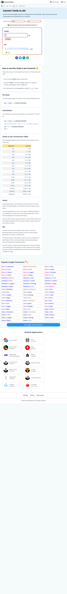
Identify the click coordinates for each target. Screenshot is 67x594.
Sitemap (25, 395)
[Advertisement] (56, 41)
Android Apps (54, 2)
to (8, 267)
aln (31, 49)
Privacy (32, 395)
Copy (8, 52)
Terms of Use (40, 395)
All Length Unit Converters (33, 325)
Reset (8, 39)
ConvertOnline (7, 2)
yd (29, 36)
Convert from (6, 21)
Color (63, 2)
